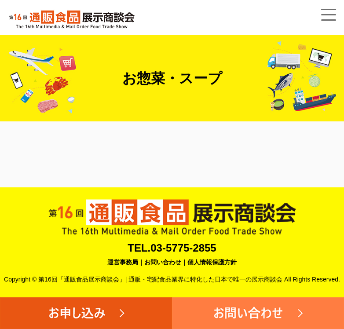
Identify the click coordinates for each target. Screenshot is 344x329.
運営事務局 (122, 262)
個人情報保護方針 (212, 262)
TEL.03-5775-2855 (172, 248)
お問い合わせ (162, 262)
